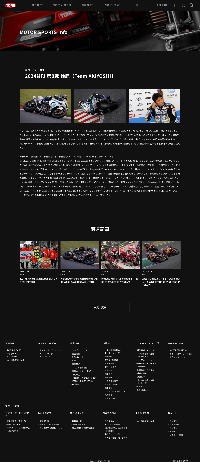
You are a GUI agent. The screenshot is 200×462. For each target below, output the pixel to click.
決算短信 (108, 356)
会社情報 (173, 428)
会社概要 (76, 353)
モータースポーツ (177, 343)
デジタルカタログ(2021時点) (14, 355)
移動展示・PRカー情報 (49, 424)
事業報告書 (109, 363)
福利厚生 (76, 374)
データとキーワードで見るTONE (146, 365)
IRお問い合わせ (111, 398)
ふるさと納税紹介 (79, 367)
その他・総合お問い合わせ (116, 437)
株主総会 (108, 374)
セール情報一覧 (78, 424)
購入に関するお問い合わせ (83, 428)
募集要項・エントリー (146, 350)
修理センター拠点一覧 (16, 421)
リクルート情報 (176, 434)
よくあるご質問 (111, 381)
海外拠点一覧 (77, 357)
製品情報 (9, 343)
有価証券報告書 (111, 360)
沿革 (74, 360)
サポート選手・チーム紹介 (181, 353)
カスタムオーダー (47, 343)
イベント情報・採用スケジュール (145, 355)
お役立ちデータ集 (112, 434)
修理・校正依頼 (13, 424)
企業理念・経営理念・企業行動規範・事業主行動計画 (84, 379)
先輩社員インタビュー (146, 369)
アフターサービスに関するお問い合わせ (18, 429)
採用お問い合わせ (144, 390)
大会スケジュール (177, 357)
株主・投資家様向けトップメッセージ (113, 351)
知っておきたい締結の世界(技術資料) (116, 429)
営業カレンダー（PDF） (82, 371)
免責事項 (108, 394)
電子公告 (108, 370)
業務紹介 (141, 376)
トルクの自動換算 (112, 424)
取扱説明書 (44, 421)
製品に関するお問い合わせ (51, 428)
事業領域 (76, 364)
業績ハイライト (111, 367)
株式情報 (108, 377)
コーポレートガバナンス (115, 391)
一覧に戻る (100, 307)
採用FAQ (140, 386)
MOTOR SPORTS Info (179, 350)
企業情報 (74, 343)
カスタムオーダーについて (51, 350)
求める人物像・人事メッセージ (145, 381)
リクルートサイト (147, 343)
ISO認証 (75, 384)
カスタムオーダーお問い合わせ (47, 355)
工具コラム (109, 421)
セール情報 (174, 424)
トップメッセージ (79, 350)
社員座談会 (142, 373)
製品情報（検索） (14, 350)
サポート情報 (12, 405)
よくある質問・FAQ (15, 360)
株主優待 (108, 387)
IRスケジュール (111, 384)
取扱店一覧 (77, 421)
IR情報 (106, 343)
